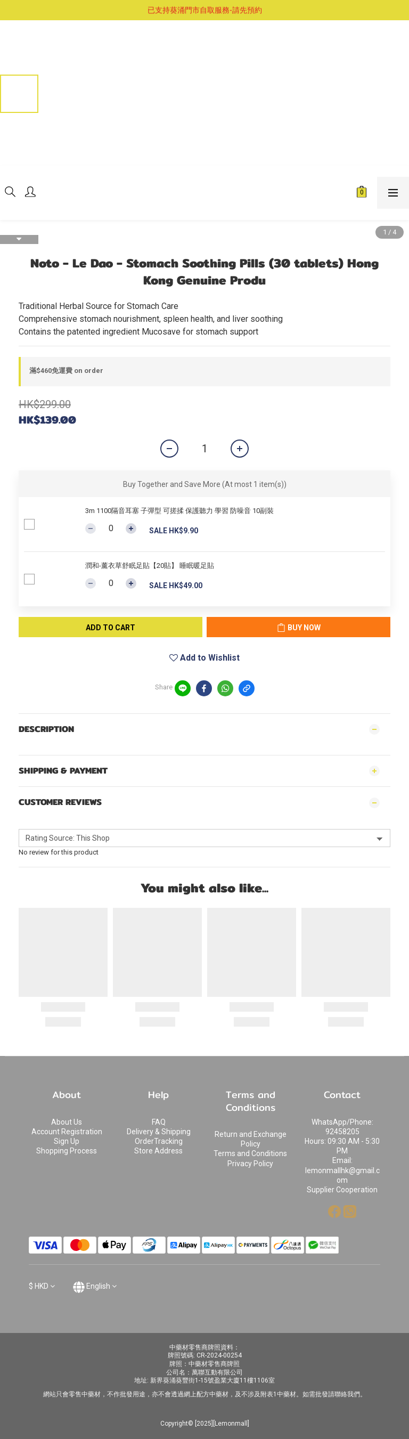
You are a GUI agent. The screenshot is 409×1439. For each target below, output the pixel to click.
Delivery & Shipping (159, 1131)
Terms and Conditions (250, 1153)
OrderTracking (159, 1141)
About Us (66, 1122)
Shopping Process (66, 1151)
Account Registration (66, 1131)
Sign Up (66, 1141)
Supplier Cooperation (342, 1189)
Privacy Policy (250, 1163)
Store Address (158, 1151)
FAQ (159, 1122)
